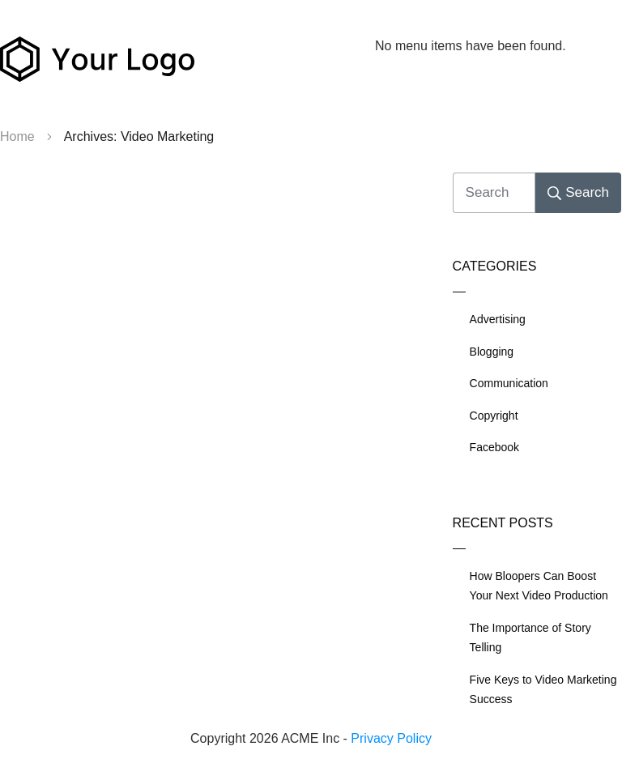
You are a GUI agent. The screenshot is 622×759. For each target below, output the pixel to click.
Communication (509, 383)
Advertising (498, 319)
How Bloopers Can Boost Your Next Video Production (539, 586)
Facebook (494, 447)
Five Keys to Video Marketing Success (543, 689)
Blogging (492, 351)
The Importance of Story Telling (530, 638)
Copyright (494, 415)
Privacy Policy (391, 738)
